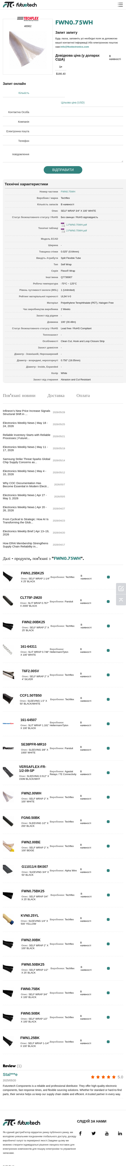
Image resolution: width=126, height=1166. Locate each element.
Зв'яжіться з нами (11, 1130)
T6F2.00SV (28, 595)
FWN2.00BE (29, 766)
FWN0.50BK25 (30, 889)
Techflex (65, 188)
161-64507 (27, 644)
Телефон (23, 130)
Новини (8, 1138)
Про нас (8, 1122)
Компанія (23, 111)
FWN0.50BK (28, 938)
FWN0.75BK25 (30, 815)
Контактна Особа (18, 102)
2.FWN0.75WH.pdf (76, 220)
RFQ (111, 501)
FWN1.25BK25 (30, 497)
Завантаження (12, 1145)
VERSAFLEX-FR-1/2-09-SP (31, 692)
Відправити (63, 160)
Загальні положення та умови (12, 1094)
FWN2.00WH (30, 718)
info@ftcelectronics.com (75, 46)
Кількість (23, 92)
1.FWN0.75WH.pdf (76, 214)
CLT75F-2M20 (29, 522)
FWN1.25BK (28, 962)
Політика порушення (10, 1104)
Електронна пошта (17, 121)
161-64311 (27, 571)
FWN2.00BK (29, 864)
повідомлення (20, 144)
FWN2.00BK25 (31, 546)
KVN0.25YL (28, 840)
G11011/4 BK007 (27, 791)
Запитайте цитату (9, 1114)
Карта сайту (10, 1152)
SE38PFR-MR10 (32, 669)
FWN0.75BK (28, 913)
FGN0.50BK (29, 742)
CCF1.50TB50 (29, 620)
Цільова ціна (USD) (77, 92)
